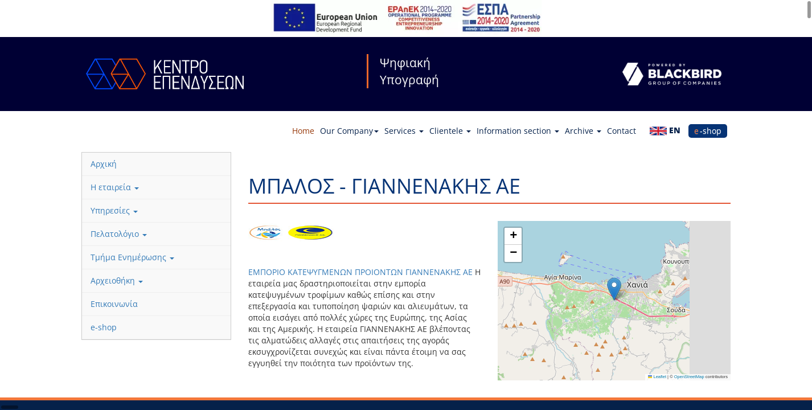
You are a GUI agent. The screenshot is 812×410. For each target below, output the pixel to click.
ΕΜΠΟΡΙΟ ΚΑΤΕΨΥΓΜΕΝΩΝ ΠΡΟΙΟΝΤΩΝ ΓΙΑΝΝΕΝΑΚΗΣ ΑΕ (361, 271)
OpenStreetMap (689, 376)
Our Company (349, 130)
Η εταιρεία (115, 187)
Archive (583, 130)
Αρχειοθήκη (117, 280)
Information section (518, 130)
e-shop (707, 130)
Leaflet (657, 376)
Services (404, 130)
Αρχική (104, 163)
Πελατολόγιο (119, 233)
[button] (614, 289)
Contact (621, 130)
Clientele (450, 130)
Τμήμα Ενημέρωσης (132, 257)
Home (303, 130)
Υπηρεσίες (114, 210)
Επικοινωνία (114, 303)
